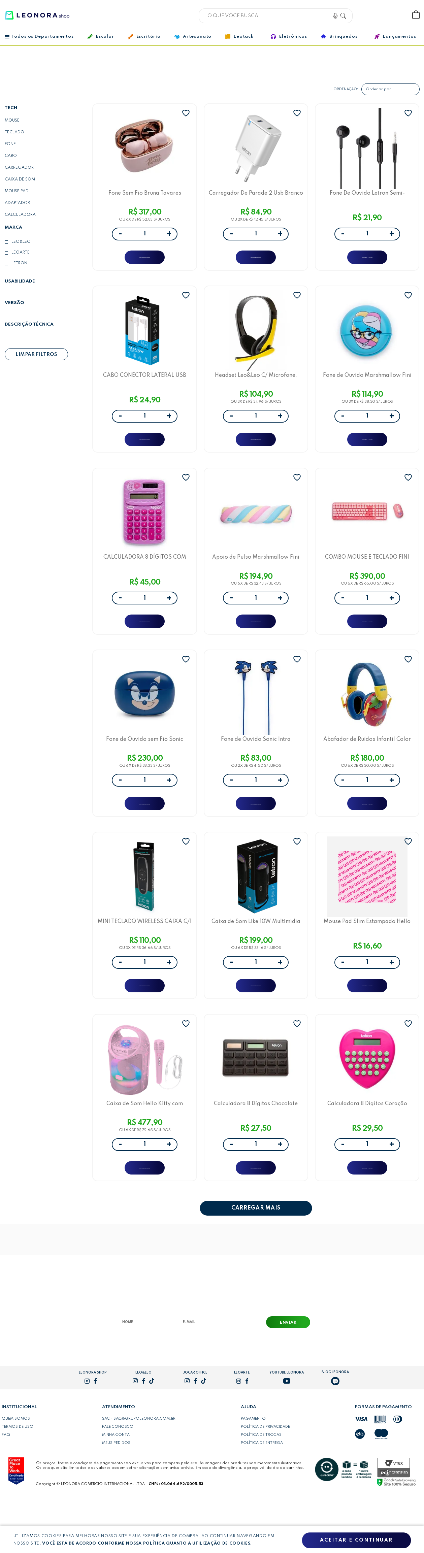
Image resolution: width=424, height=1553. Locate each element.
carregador (19, 168)
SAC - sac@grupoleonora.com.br (138, 1471)
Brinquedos (339, 36)
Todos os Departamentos (39, 36)
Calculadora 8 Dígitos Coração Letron (367, 1150)
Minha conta (116, 1488)
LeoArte (20, 253)
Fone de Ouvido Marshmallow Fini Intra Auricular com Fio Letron (367, 386)
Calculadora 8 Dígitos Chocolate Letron (256, 1150)
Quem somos (16, 1471)
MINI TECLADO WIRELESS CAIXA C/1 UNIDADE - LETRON (144, 959)
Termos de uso (17, 1480)
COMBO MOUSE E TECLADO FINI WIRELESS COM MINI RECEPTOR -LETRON (367, 577)
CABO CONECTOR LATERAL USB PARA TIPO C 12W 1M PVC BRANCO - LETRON (144, 386)
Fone (10, 144)
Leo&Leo (21, 242)
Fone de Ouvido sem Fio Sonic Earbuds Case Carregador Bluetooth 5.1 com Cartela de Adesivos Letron (144, 768)
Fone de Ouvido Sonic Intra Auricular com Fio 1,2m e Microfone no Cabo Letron (256, 768)
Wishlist (393, 15)
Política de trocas (261, 1488)
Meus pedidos (116, 1496)
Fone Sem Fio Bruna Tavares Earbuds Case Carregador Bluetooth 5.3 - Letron (144, 195)
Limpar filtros (36, 354)
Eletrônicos (289, 36)
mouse (12, 121)
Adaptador (17, 203)
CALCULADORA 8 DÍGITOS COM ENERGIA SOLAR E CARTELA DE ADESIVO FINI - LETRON (144, 577)
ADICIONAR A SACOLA (144, 261)
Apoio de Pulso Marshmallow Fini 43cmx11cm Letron (255, 577)
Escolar (101, 36)
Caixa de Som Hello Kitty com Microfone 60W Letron (144, 1150)
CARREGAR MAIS (256, 1261)
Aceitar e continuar (356, 1540)
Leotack (239, 36)
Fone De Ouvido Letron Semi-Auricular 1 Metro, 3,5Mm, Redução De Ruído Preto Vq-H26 (367, 195)
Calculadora (20, 215)
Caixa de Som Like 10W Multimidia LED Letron (255, 959)
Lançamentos (395, 36)
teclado (14, 132)
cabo (11, 156)
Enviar (288, 1376)
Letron (19, 263)
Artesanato (192, 36)
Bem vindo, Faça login (371, 15)
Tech (11, 108)
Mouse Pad (17, 191)
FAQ (6, 1488)
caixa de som (20, 179)
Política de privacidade (265, 1480)
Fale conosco (117, 1480)
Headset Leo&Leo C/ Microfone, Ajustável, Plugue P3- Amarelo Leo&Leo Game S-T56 (256, 386)
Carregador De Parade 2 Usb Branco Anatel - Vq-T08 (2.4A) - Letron (256, 195)
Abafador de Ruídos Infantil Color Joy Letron (367, 768)
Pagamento (253, 1471)
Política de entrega (262, 1496)
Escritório (144, 36)
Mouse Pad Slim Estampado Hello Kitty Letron (367, 959)
